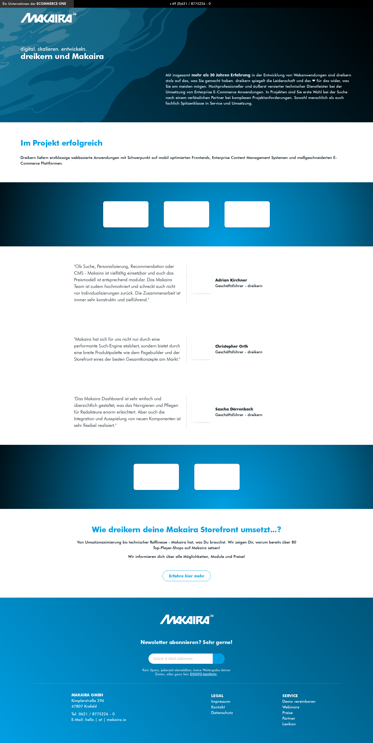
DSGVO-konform (203, 674)
